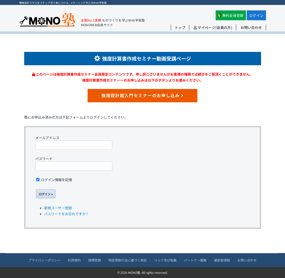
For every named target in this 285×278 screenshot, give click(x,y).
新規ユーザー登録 (58, 207)
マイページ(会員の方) (213, 27)
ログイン (256, 15)
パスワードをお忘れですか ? (66, 213)
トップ (180, 27)
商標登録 (94, 260)
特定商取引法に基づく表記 (127, 260)
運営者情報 (222, 260)
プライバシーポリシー (44, 260)
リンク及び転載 (165, 260)
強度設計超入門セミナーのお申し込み (142, 95)
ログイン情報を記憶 (54, 179)
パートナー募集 (195, 260)
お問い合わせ (251, 27)
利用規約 (74, 260)
